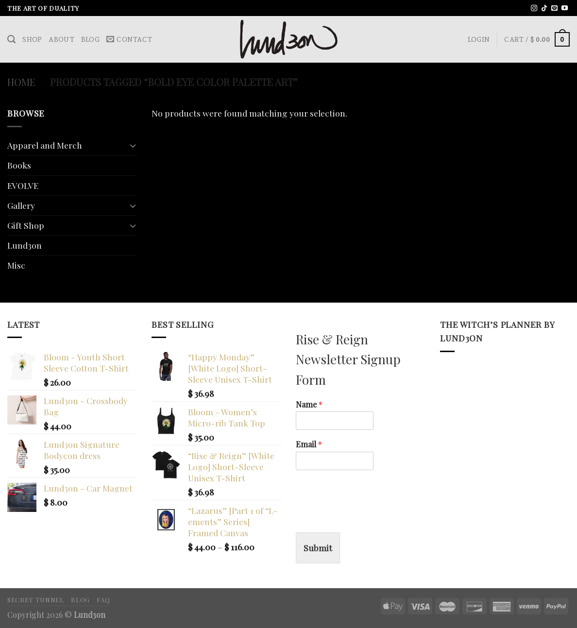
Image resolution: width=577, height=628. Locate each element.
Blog (90, 39)
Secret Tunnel (35, 599)
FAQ (103, 599)
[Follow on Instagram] (534, 8)
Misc (16, 265)
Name (309, 404)
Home (21, 81)
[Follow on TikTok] (544, 8)
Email (309, 444)
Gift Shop (25, 225)
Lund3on (24, 245)
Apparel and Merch (44, 145)
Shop (32, 39)
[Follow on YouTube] (564, 8)
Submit (318, 547)
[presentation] (369, 516)
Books (19, 164)
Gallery (21, 205)
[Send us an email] (554, 8)
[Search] (11, 39)
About (61, 39)
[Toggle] (133, 145)
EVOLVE (22, 185)
